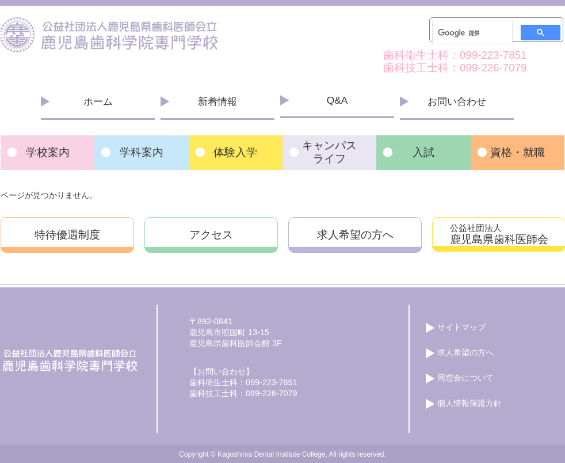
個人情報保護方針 (469, 403)
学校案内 (48, 152)
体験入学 (235, 152)
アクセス (211, 235)
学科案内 (141, 152)
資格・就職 (517, 152)
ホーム (98, 101)
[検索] (471, 32)
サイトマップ (461, 327)
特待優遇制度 (67, 235)
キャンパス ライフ (329, 152)
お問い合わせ (456, 101)
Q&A (337, 100)
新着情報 (217, 101)
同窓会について (465, 377)
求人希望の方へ (355, 235)
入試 (423, 152)
